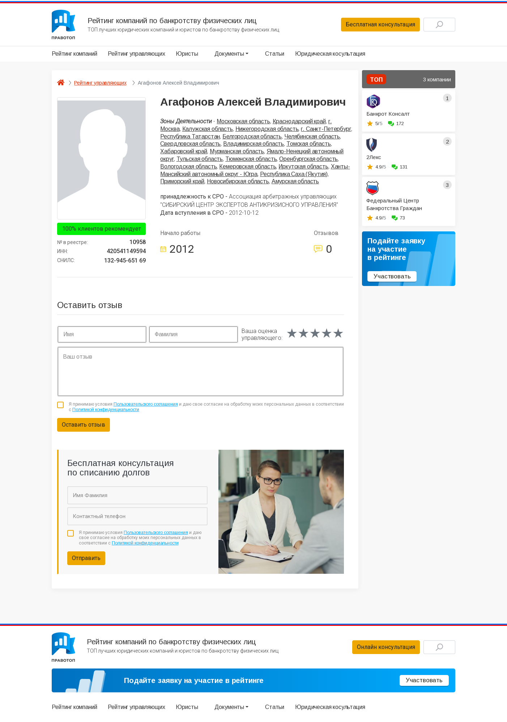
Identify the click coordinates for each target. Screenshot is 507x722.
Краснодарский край (299, 121)
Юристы (187, 54)
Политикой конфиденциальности (105, 409)
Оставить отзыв (83, 424)
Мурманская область (237, 151)
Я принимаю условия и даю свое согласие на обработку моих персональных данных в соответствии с (206, 407)
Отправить (86, 558)
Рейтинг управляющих (136, 54)
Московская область (243, 121)
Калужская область (207, 129)
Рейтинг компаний (74, 54)
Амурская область (295, 181)
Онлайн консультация (386, 647)
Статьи (274, 54)
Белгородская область (252, 136)
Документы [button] (229, 54)
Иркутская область (303, 166)
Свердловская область (190, 144)
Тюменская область (251, 159)
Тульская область (199, 159)
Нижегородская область (267, 129)
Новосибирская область (238, 181)
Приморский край (182, 181)
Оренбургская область (308, 159)
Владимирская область (253, 144)
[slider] (315, 333)
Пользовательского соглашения (146, 404)
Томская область (308, 144)
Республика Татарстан (190, 136)
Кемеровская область (247, 166)
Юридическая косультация (330, 54)
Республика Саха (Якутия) (294, 174)
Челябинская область (312, 136)
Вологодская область (188, 166)
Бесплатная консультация (380, 24)
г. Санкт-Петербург (326, 129)
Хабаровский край (183, 151)
